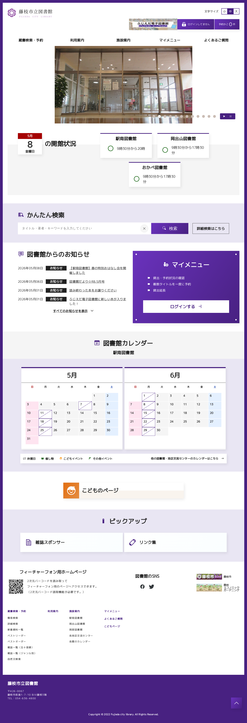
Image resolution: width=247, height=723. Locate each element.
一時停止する (230, 116)
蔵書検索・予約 (31, 40)
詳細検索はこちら (211, 228)
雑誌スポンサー (44, 542)
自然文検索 (14, 659)
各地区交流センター (81, 635)
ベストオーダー (17, 641)
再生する (224, 116)
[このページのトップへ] (236, 703)
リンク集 (142, 542)
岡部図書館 (76, 629)
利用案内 (77, 40)
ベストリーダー (17, 635)
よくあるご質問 (216, 40)
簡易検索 (13, 618)
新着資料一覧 (15, 629)
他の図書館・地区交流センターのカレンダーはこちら (187, 458)
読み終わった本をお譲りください (93, 290)
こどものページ (91, 490)
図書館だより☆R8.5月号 (87, 281)
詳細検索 (13, 623)
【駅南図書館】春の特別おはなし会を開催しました (97, 270)
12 (214, 116)
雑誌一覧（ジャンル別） (22, 653)
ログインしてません (195, 24)
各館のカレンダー (79, 641)
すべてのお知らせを (73, 311)
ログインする (186, 307)
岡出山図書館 (77, 623)
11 (209, 116)
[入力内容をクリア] (144, 228)
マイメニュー (169, 40)
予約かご (227, 24)
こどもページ (112, 626)
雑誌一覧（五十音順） (21, 647)
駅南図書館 (76, 618)
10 (203, 116)
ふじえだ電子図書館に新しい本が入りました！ (97, 301)
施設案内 (123, 40)
